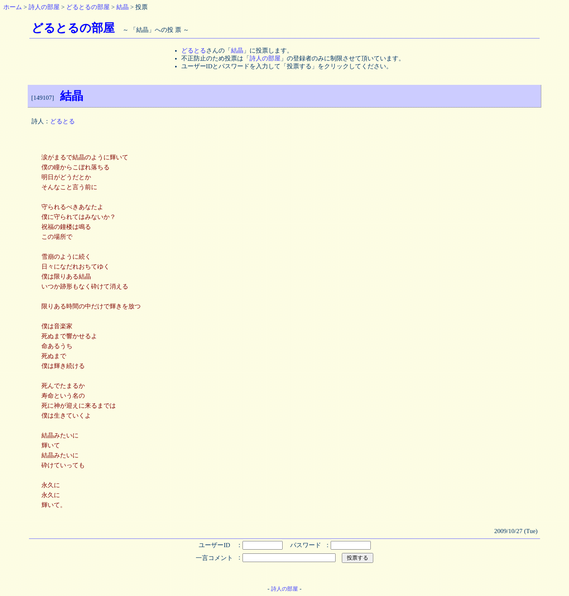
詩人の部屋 (44, 7)
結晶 (122, 7)
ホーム (12, 7)
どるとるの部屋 (88, 7)
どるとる (193, 50)
